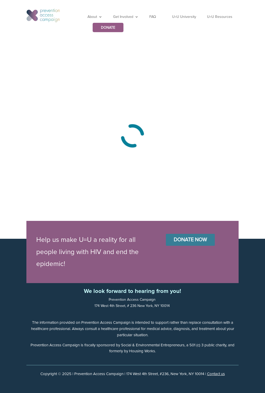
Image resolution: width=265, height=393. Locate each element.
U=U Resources (219, 17)
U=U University (184, 17)
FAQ (152, 17)
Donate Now (190, 239)
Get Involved (123, 17)
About (92, 17)
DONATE (108, 28)
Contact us (216, 374)
